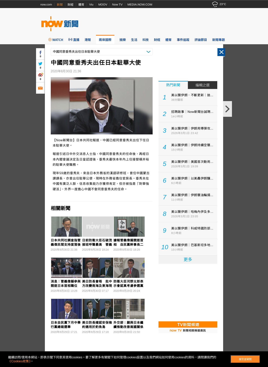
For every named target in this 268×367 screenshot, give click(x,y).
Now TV (117, 4)
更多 (188, 259)
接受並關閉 (245, 359)
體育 (81, 4)
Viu (91, 4)
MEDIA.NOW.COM (140, 4)
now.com (46, 4)
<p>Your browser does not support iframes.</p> (187, 292)
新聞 (60, 4)
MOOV (102, 4)
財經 (70, 4)
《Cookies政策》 (19, 361)
